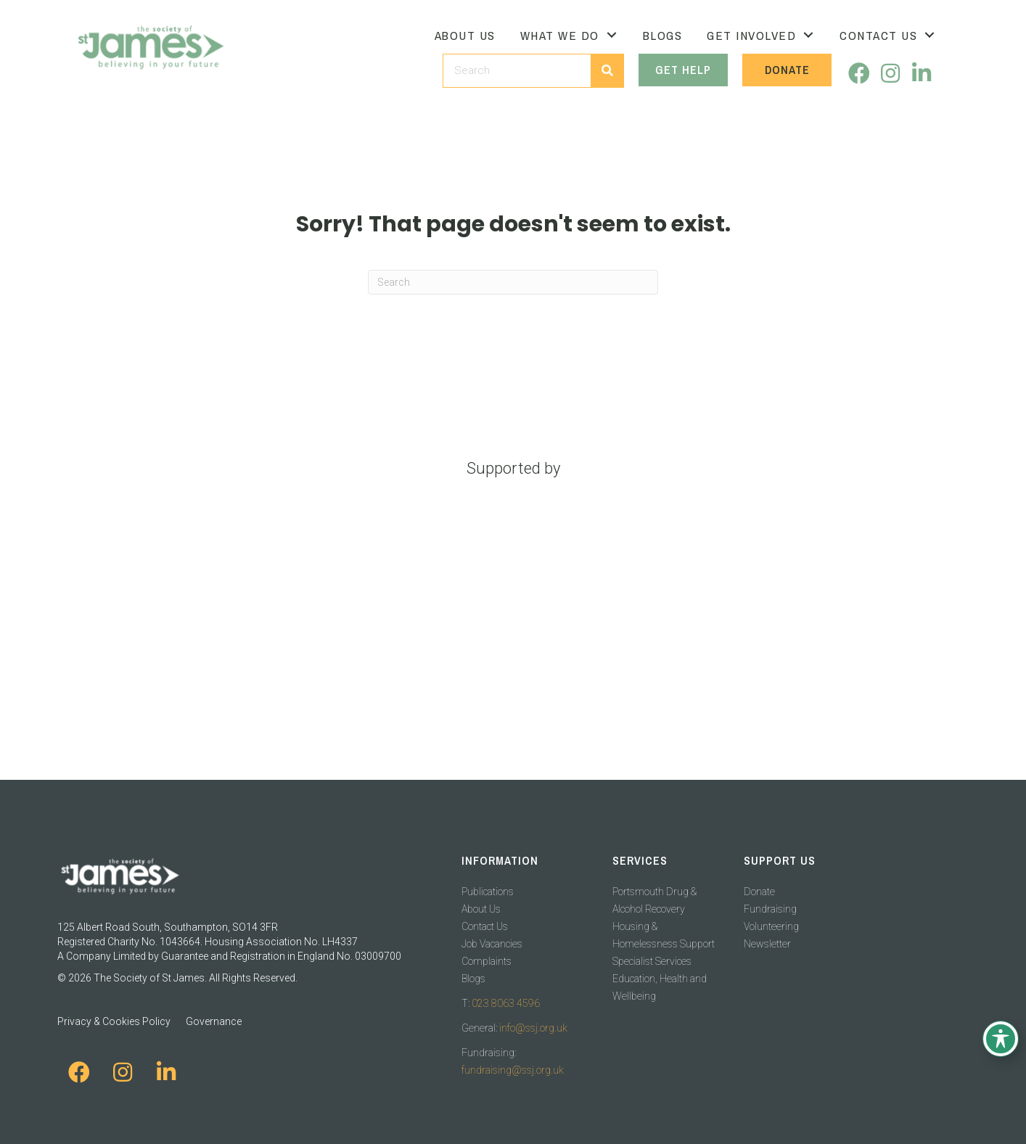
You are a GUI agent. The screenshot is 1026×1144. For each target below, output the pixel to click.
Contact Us (484, 926)
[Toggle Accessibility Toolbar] (1000, 1038)
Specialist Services (651, 961)
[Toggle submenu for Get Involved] (808, 35)
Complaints (486, 961)
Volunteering (771, 926)
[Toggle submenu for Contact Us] (929, 35)
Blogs (473, 978)
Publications (487, 891)
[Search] (513, 282)
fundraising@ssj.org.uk (512, 1070)
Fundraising (770, 909)
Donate (759, 891)
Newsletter (767, 944)
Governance (214, 1021)
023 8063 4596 (506, 1003)
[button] (858, 73)
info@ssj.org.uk (533, 1028)
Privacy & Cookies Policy (114, 1021)
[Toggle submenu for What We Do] (611, 35)
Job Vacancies (491, 944)
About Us (481, 909)
